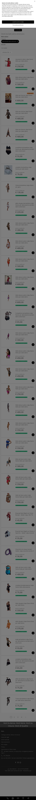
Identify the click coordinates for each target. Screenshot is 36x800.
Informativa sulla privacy (7, 16)
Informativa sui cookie (22, 14)
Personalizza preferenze (18, 25)
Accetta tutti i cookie (18, 22)
